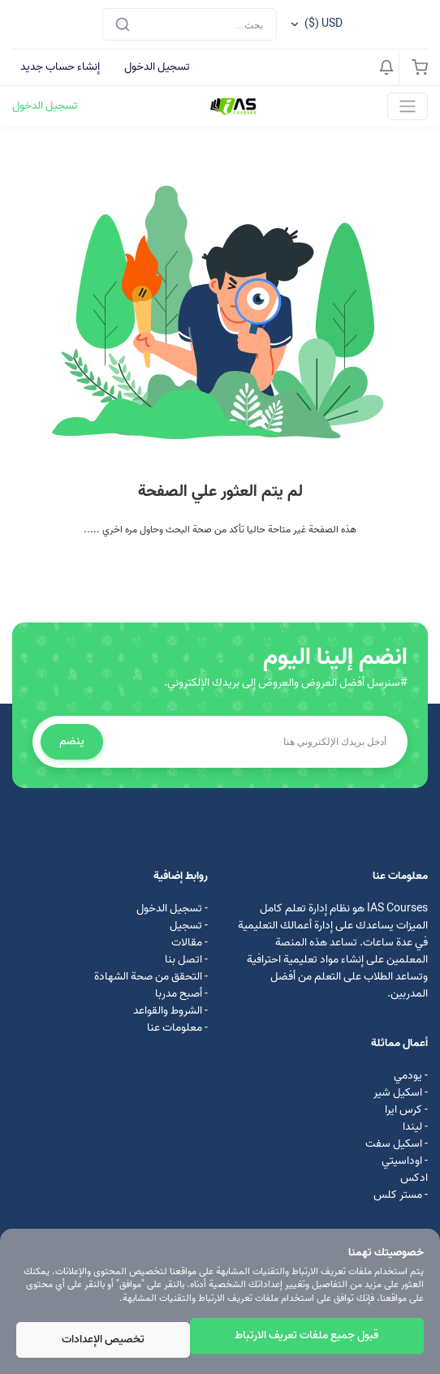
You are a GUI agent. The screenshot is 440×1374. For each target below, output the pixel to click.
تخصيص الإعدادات (103, 1339)
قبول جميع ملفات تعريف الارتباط (306, 1335)
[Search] (189, 24)
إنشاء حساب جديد (60, 67)
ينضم (71, 741)
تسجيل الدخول (157, 67)
